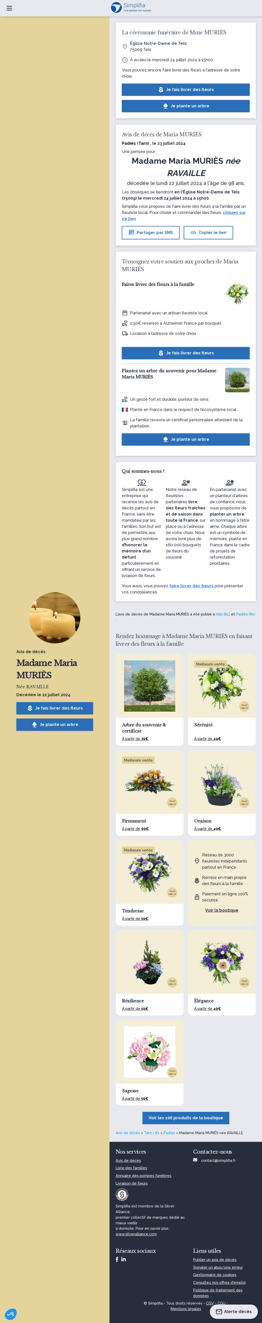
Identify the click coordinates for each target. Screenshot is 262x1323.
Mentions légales (186, 1309)
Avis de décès (128, 1133)
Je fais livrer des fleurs (55, 708)
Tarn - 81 (151, 1133)
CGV (210, 1303)
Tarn (143, 143)
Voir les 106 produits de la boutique (186, 1117)
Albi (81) (223, 614)
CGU (221, 1303)
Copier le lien (208, 233)
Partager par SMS (150, 232)
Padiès (169, 1133)
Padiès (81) (245, 614)
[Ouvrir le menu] (9, 8)
